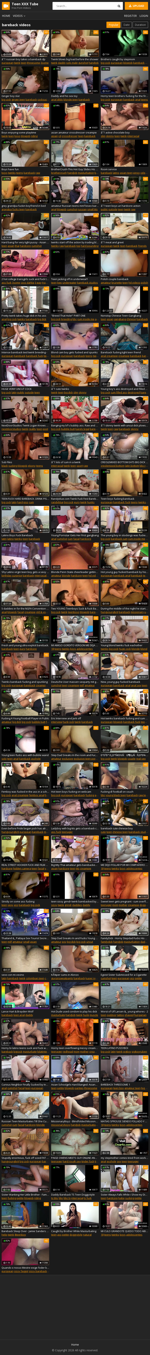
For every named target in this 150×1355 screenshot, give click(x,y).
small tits (92, 209)
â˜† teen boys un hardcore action (120, 206)
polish (144, 282)
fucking (90, 795)
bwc (59, 282)
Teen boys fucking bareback (117, 498)
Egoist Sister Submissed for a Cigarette (124, 974)
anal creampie (109, 356)
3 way (38, 282)
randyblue (57, 502)
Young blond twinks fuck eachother (121, 645)
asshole (36, 758)
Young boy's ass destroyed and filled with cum (124, 389)
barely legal (82, 429)
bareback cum (119, 539)
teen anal (19, 1015)
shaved (129, 1015)
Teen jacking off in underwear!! (69, 279)
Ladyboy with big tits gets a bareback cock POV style (75, 828)
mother (123, 905)
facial (76, 539)
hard (20, 502)
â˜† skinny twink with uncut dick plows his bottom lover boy (124, 425)
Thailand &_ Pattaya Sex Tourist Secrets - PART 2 (25, 938)
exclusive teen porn (85, 758)
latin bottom (132, 465)
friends (142, 246)
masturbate (58, 1015)
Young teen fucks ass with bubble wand (25, 755)
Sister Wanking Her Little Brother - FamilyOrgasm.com (25, 1194)
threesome (33, 62)
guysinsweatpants (62, 978)
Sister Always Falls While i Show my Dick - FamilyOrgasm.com (124, 1194)
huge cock (125, 649)
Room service (109, 169)
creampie (123, 356)
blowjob (128, 62)
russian (82, 209)
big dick (42, 319)
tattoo (120, 1015)
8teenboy (20, 1234)
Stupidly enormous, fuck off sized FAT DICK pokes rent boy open (25, 1158)
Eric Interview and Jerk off (66, 718)
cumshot (72, 209)
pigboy (127, 1051)
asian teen (126, 173)
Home (6, 16)
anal (137, 99)
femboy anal (36, 795)
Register (130, 16)
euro (77, 502)
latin (14, 392)
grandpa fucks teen (13, 209)
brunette (117, 282)
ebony (32, 465)
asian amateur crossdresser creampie (74, 132)
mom (115, 905)
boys (17, 136)
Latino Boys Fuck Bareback (17, 535)
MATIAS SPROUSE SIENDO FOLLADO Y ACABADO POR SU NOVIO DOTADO (124, 1121)
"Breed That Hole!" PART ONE (68, 315)
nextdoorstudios (11, 429)
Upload (136, 6)
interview (56, 722)
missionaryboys (60, 1125)
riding (34, 136)
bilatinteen (43, 1051)
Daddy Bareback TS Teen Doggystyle (73, 1194)
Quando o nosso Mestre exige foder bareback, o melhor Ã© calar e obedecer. (25, 1267)
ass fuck (7, 282)
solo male (72, 62)
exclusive (67, 758)
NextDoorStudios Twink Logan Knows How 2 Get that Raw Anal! (25, 425)
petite (138, 978)
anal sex (136, 685)
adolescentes (85, 649)
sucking (12, 465)
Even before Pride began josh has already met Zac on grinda (25, 828)
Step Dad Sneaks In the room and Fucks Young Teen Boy (75, 755)
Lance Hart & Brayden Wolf (17, 1011)
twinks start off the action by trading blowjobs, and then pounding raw (75, 242)
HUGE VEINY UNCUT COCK (17, 389)
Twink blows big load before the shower (74, 59)
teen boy (118, 1088)
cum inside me (85, 319)
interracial (133, 136)
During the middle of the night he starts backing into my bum (124, 608)
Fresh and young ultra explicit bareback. (25, 645)
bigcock (17, 1051)
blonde (66, 575)
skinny (110, 136)
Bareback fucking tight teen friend (121, 352)
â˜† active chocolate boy (115, 132)
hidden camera (22, 868)
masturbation (86, 173)
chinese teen (120, 832)
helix (4, 1234)
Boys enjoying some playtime (19, 132)
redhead (68, 1051)
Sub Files (7, 462)
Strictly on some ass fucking (18, 901)
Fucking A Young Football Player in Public (25, 718)
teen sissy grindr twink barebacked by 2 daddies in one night (75, 901)
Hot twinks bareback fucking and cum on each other (124, 718)
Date (126, 25)
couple (132, 758)
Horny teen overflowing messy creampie (75, 1048)
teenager (67, 832)
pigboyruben (139, 1051)
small (26, 941)
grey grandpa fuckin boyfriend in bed (24, 206)
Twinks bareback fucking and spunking (25, 682)
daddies (77, 905)
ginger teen (18, 99)
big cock (105, 62)
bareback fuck (34, 356)
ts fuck (88, 1198)
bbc (74, 319)
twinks (12, 173)
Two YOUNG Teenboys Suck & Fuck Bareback (75, 608)
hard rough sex (72, 1161)
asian (54, 136)
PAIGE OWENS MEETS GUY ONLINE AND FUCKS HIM (75, 1158)
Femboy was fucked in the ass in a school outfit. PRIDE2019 (25, 791)
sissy (54, 905)
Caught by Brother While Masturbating (73, 1231)
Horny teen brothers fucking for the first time (124, 96)
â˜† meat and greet (112, 242)
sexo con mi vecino (13, 974)
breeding (66, 319)
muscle (94, 1015)
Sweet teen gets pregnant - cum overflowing (124, 901)
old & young (43, 612)
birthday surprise (12, 575)
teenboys (73, 612)
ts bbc (54, 1198)
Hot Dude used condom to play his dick (74, 1011)
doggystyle (76, 1234)
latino (116, 173)
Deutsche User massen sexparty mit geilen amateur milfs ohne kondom (75, 682)
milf (82, 685)
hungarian (140, 1015)
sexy (10, 905)
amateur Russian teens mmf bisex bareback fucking (75, 206)
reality (32, 429)
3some (45, 62)
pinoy (136, 173)
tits (77, 868)
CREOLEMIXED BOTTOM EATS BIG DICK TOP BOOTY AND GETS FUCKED (124, 462)
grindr (68, 905)
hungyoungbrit (109, 612)
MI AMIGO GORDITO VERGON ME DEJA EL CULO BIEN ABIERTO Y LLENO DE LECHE (75, 645)
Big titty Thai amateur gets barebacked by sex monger (75, 865)
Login (143, 16)
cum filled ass (119, 392)
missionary (137, 612)
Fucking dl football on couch (117, 791)
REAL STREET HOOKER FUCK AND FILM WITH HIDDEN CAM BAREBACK (25, 865)
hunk (66, 722)
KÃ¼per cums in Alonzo (65, 974)
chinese (131, 319)
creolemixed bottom (112, 465)
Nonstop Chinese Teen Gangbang (121, 315)
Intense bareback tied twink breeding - (24, 352)
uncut (89, 941)
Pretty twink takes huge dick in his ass (24, 315)
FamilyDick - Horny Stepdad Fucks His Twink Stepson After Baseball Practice (124, 938)
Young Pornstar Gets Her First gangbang (75, 535)
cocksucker (44, 99)
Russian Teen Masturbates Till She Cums (25, 1121)
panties (79, 1088)
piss (25, 502)
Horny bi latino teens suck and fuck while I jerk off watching (25, 1048)
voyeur (49, 868)
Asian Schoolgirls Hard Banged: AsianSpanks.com (75, 1084)
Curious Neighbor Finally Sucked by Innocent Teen (25, 1084)
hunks (91, 502)
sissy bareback (38, 1271)
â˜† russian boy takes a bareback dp (23, 59)
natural (87, 1234)
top (78, 246)
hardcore (25, 246)
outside (112, 209)
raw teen (143, 795)
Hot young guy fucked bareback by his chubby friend (124, 572)
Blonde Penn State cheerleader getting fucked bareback (75, 572)
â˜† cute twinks (60, 389)
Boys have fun (10, 169)
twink (17, 62)
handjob (94, 62)
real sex (141, 758)
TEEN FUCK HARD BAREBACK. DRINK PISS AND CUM (25, 498)
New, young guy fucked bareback (120, 682)
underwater (69, 282)
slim (103, 136)
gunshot (83, 62)
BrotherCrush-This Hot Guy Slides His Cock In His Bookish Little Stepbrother (75, 169)
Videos (20, 16)
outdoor (111, 1015)
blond (143, 649)
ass (16, 905)
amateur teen (132, 1088)
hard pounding (89, 246)
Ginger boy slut (11, 96)
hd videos (134, 282)
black (5, 465)
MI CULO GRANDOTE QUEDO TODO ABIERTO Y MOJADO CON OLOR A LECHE (124, 1231)
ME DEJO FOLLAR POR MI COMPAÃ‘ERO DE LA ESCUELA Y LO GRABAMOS (124, 865)
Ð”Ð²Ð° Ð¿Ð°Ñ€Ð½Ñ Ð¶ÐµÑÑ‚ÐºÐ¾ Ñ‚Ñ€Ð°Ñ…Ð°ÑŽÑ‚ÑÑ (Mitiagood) (124, 755)
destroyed (134, 392)
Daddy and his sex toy (64, 96)
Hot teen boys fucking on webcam (71, 791)
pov (64, 941)
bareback (139, 62)
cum (31, 502)
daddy (62, 62)
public (104, 209)
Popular (113, 25)
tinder (98, 1161)
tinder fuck (87, 1161)
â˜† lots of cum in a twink (65, 462)
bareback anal (121, 575)
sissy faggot (21, 1271)
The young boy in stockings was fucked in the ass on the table (124, 535)
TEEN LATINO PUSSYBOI (114, 1048)
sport (80, 465)
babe (121, 1198)
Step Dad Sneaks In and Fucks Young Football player (75, 938)
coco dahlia (27, 282)
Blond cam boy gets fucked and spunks (74, 352)
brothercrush (59, 173)
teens (144, 99)
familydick (107, 941)
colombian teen (35, 978)
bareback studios (87, 282)
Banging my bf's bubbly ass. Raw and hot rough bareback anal (75, 425)
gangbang (120, 319)
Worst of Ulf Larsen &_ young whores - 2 (124, 1011)
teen (23, 62)
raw (38, 173)
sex (119, 1161)
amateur (106, 282)
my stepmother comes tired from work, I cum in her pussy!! (124, 1158)
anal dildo (57, 99)
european (7, 62)
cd (59, 136)
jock (71, 722)
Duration (140, 25)
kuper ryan (92, 978)
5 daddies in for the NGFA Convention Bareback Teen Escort (25, 608)
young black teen (116, 795)
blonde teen (70, 99)
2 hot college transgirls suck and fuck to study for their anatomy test (25, 279)
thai (17, 246)
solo (4, 758)
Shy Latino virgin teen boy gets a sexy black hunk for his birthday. (25, 572)
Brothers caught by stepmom (118, 59)
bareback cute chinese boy (117, 828)
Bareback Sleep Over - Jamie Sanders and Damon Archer (25, 1231)
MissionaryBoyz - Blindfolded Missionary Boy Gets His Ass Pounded (75, 1121)
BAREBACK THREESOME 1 (115, 1084)
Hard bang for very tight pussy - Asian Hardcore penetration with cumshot (25, 242)
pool (45, 429)
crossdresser (70, 136)
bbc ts (67, 1198)
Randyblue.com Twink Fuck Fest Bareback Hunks (75, 498)
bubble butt (68, 429)
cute (103, 832)
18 (52, 649)
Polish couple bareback (115, 279)
